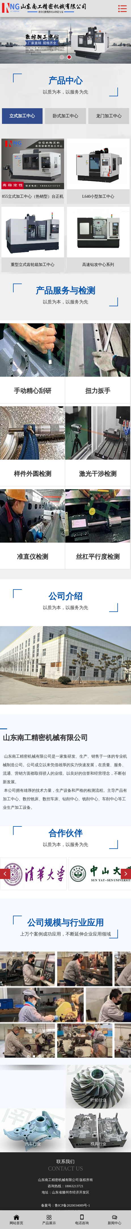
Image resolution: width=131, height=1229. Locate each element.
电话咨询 (82, 1220)
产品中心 (65, 80)
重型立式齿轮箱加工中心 (32, 265)
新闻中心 (114, 1220)
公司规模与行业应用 (65, 922)
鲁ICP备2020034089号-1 (72, 1205)
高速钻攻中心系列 (98, 265)
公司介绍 (65, 596)
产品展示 (49, 1220)
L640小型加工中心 (98, 196)
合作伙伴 (65, 833)
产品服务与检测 (65, 290)
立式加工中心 (22, 116)
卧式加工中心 (65, 116)
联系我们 (65, 1165)
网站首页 (16, 1220)
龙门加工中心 (109, 116)
